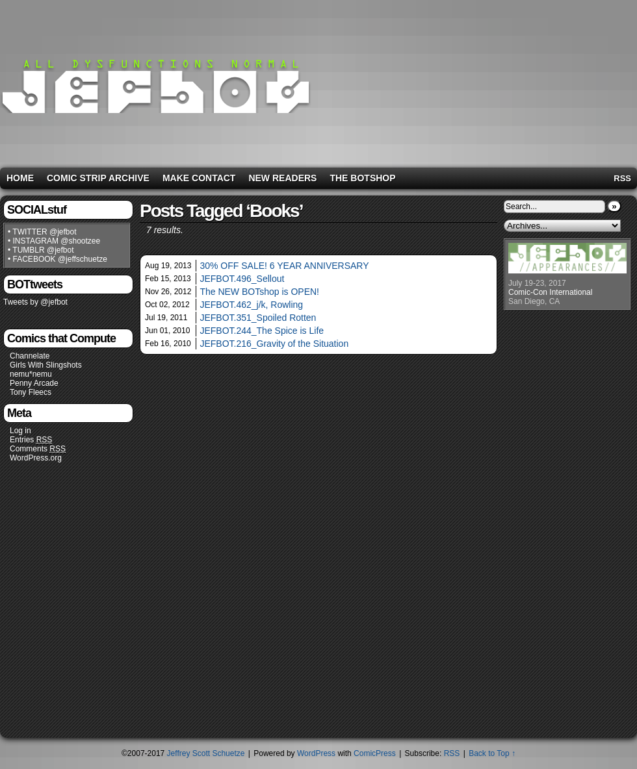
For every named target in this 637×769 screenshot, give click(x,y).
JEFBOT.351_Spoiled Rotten (258, 317)
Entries (31, 440)
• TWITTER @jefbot (42, 231)
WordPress (316, 753)
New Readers (282, 178)
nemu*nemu (31, 374)
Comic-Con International (550, 292)
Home (20, 178)
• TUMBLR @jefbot (41, 250)
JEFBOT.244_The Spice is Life (262, 330)
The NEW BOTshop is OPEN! (259, 291)
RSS (622, 178)
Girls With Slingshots (46, 365)
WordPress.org (36, 457)
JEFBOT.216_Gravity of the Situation (274, 343)
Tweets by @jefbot (35, 302)
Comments (38, 449)
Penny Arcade (34, 383)
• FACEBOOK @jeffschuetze (57, 259)
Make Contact (199, 178)
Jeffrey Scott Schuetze (206, 753)
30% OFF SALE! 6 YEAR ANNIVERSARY (284, 265)
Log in (20, 430)
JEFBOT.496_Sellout (242, 278)
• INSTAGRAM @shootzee (54, 241)
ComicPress (375, 753)
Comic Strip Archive (98, 178)
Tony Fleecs (30, 392)
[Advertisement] (532, 81)
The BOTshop (362, 178)
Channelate (29, 355)
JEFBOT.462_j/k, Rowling (251, 304)
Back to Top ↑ (492, 753)
